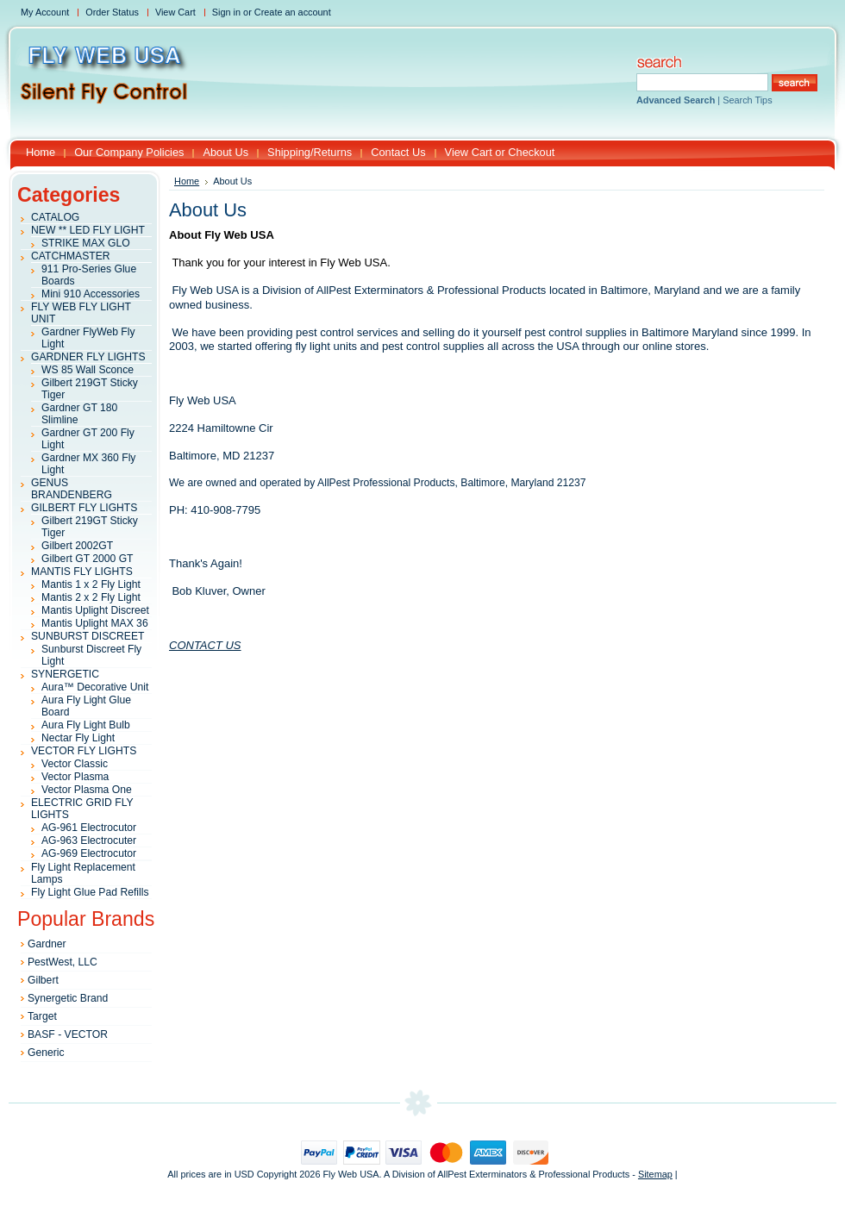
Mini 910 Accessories (90, 294)
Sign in (226, 12)
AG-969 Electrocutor (88, 853)
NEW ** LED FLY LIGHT (88, 230)
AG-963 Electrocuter (88, 840)
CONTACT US (205, 645)
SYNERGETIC (65, 674)
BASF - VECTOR (68, 1034)
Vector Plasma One (86, 790)
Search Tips (747, 100)
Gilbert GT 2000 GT (87, 559)
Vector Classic (74, 764)
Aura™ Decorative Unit (94, 687)
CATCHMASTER (70, 256)
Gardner (47, 944)
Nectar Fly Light (78, 738)
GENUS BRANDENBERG (71, 489)
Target (42, 1016)
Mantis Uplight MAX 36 (94, 623)
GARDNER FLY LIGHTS (88, 357)
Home (186, 181)
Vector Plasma (75, 777)
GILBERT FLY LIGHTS (84, 508)
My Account (45, 12)
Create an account (292, 12)
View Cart (175, 12)
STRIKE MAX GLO (85, 243)
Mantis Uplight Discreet (95, 610)
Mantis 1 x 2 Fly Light (91, 584)
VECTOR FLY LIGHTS (83, 751)
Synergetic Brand (68, 998)
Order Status (112, 12)
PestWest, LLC (62, 962)
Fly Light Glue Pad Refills (89, 892)
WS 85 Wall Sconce (87, 370)
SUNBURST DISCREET (88, 636)
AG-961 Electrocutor (88, 828)
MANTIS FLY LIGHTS (82, 572)
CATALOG (55, 217)
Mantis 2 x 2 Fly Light (91, 597)
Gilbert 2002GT (77, 546)
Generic (46, 1053)
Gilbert (43, 980)
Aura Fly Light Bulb (85, 725)
